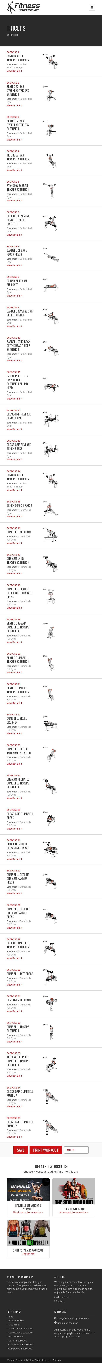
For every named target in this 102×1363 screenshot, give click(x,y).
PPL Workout (15, 1336)
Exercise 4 (13, 151)
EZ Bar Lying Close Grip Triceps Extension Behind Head (18, 382)
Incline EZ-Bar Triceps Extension (18, 157)
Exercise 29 (13, 939)
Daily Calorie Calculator (21, 1332)
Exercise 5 (13, 181)
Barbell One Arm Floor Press (17, 252)
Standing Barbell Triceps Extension (18, 187)
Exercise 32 (13, 1022)
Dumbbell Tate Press (20, 973)
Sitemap (57, 1360)
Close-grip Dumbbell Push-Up (20, 1093)
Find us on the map (67, 1322)
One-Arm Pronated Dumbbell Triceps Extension (18, 783)
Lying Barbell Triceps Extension (18, 58)
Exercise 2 (13, 82)
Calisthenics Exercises (20, 1344)
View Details (14, 70)
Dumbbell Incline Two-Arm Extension (19, 751)
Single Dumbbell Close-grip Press (17, 846)
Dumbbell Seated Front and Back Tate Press (19, 593)
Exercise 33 (13, 1053)
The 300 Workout (73, 1209)
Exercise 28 (13, 905)
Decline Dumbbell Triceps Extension (18, 945)
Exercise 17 (13, 554)
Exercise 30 (13, 969)
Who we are (63, 1297)
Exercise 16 (13, 528)
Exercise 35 (13, 1118)
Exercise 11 (13, 372)
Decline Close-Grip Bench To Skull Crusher (18, 220)
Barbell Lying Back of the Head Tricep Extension (18, 345)
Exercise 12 (13, 410)
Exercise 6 (13, 212)
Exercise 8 (13, 276)
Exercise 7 (13, 246)
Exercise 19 (13, 619)
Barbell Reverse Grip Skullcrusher (20, 313)
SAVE (20, 1150)
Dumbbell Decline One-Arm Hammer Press (18, 878)
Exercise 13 (13, 440)
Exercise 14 (13, 471)
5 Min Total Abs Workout (28, 1250)
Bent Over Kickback (19, 1000)
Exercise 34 (13, 1087)
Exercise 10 (13, 337)
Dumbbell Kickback (19, 532)
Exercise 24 (13, 775)
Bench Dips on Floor (19, 505)
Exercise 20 (13, 653)
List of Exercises (17, 1340)
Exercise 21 (13, 684)
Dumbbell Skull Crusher (17, 720)
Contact (60, 1301)
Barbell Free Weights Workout (28, 1207)
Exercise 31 (13, 996)
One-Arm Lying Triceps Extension (18, 560)
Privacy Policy (16, 1320)
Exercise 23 (13, 745)
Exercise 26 (13, 840)
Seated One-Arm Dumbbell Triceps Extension (18, 627)
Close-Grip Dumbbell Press (20, 815)
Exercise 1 (13, 52)
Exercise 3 (13, 116)
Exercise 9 (13, 307)
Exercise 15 (13, 501)
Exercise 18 (13, 585)
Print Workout (45, 1150)
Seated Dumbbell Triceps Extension (18, 659)
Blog (10, 1316)
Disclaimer (14, 1324)
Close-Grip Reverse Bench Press (19, 416)
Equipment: (13, 64)
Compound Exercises (20, 1348)
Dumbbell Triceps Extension (18, 1028)
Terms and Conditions (20, 1328)
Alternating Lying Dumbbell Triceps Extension (18, 1061)
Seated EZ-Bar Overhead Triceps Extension (18, 90)
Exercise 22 (13, 714)
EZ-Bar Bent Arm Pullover (17, 282)
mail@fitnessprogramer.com (73, 1318)
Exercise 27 (13, 870)
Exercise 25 (13, 809)
